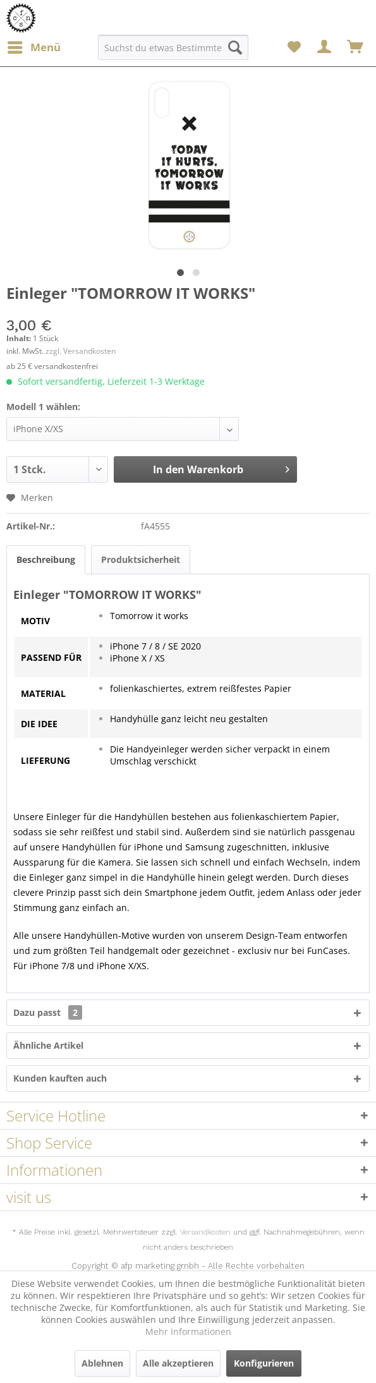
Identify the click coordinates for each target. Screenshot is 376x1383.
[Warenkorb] (355, 47)
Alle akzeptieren (178, 1363)
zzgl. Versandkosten (80, 351)
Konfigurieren (264, 1363)
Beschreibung (45, 559)
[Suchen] (235, 47)
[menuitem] (33, 47)
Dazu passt (47, 1012)
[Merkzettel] (293, 47)
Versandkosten (205, 1232)
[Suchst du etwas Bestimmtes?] (173, 47)
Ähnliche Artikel (48, 1045)
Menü (34, 45)
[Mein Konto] (324, 47)
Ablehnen (102, 1363)
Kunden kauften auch (60, 1078)
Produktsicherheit (140, 559)
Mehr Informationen (188, 1332)
